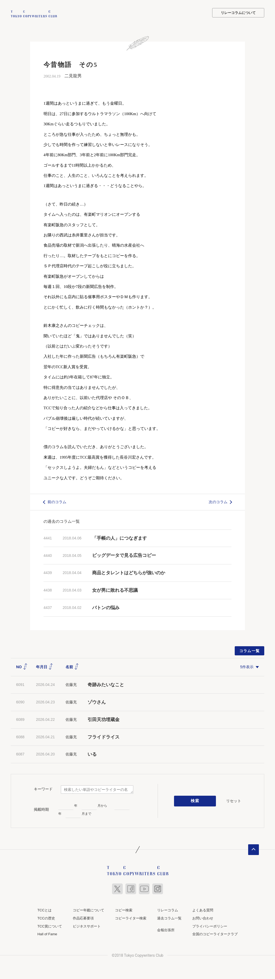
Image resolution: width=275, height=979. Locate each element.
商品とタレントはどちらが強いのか (128, 572)
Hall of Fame (47, 933)
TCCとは (44, 910)
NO (22, 666)
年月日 (44, 666)
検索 (195, 800)
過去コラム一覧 (169, 918)
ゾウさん (97, 701)
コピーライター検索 (130, 918)
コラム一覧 (249, 650)
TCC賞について (49, 926)
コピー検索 (123, 910)
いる (92, 753)
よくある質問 (202, 910)
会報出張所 (166, 929)
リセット (233, 800)
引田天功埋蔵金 (104, 719)
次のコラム (218, 501)
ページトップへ (253, 849)
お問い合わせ (202, 918)
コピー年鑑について (88, 910)
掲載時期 (41, 809)
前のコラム (57, 501)
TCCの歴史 (46, 918)
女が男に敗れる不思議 (115, 589)
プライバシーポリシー (209, 926)
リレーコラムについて (238, 13)
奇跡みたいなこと (106, 684)
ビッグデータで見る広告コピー (124, 554)
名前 (72, 666)
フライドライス (104, 736)
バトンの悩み (106, 607)
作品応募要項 (83, 918)
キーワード (43, 788)
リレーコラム (167, 910)
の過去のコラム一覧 (62, 520)
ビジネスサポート (87, 926)
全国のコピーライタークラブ (215, 933)
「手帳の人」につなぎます (119, 537)
